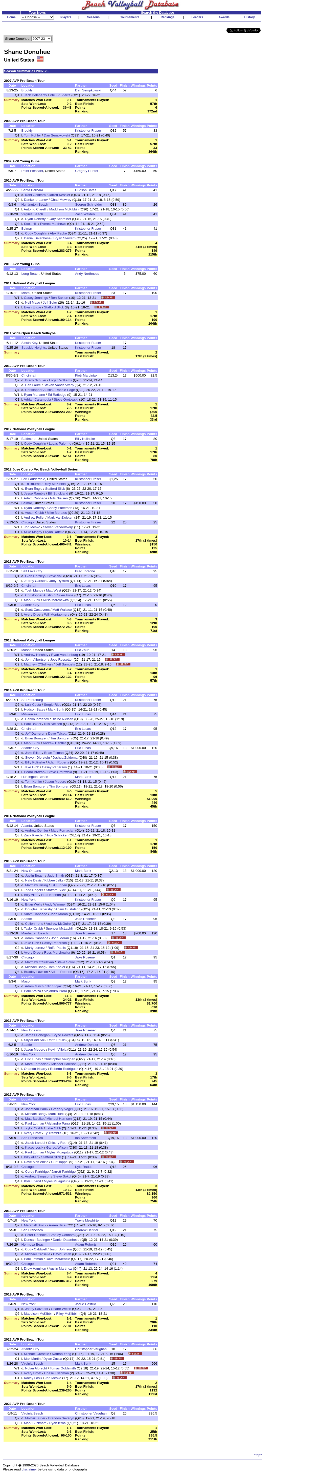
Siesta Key (29, 343)
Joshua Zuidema (65, 757)
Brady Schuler (35, 380)
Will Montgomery (56, 614)
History (249, 17)
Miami (25, 293)
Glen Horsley (34, 576)
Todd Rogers (33, 890)
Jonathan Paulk (36, 1109)
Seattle (26, 919)
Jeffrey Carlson (35, 581)
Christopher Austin (39, 390)
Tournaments (129, 17)
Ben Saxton (59, 298)
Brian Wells (33, 904)
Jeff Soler (50, 302)
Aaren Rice (57, 1225)
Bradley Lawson (36, 972)
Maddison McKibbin (64, 209)
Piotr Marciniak (86, 375)
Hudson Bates (85, 190)
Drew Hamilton (35, 1268)
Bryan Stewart (64, 238)
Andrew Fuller (34, 517)
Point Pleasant (32, 171)
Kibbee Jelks (54, 880)
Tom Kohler (32, 135)
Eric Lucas (83, 585)
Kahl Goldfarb (35, 195)
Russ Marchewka (56, 600)
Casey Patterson (59, 508)
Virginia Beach (32, 214)
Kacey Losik (34, 1147)
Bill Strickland (58, 493)
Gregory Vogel (62, 1109)
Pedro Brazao (34, 772)
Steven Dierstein (37, 757)
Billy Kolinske (85, 439)
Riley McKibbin (54, 484)
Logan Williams (60, 380)
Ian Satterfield (85, 1138)
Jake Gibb (31, 767)
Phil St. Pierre (60, 95)
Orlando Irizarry (35, 1069)
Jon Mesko (32, 527)
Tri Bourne (33, 484)
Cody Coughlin (36, 233)
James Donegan (37, 1035)
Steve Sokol (66, 962)
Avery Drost (32, 614)
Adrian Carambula (37, 399)
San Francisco (32, 1138)
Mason (26, 650)
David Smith (62, 1254)
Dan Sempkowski (88, 90)
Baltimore (28, 439)
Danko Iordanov (36, 200)
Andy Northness (87, 274)
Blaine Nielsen (62, 719)
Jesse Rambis (34, 493)
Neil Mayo (32, 302)
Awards (224, 17)
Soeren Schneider (88, 204)
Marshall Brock (35, 1225)
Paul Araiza (32, 991)
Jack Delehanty (35, 95)
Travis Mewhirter (87, 1220)
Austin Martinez (60, 1268)
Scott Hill (30, 224)
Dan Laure (33, 385)
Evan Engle (32, 307)
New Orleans (31, 871)
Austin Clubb (34, 513)
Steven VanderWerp (59, 385)
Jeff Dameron (35, 733)
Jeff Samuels (65, 664)
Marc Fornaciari (63, 830)
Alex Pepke (58, 233)
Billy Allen (31, 895)
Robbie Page (65, 390)
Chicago (27, 522)
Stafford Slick (54, 307)
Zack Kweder (34, 835)
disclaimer (29, 1469)
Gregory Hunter (86, 171)
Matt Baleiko (34, 1119)
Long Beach (30, 274)
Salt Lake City (31, 571)
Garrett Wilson (56, 1147)
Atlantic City (30, 605)
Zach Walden (85, 214)
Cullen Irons (64, 595)
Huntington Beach (34, 204)
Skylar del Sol (34, 1040)
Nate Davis (33, 880)
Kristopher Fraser (88, 130)
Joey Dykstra (59, 581)
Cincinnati (28, 375)
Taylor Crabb (33, 928)
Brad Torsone (85, 571)
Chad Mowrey (61, 200)
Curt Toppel (59, 1162)
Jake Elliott (33, 753)
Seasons (93, 17)
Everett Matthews (53, 224)
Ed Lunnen (59, 885)
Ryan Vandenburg (64, 655)
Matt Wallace (62, 610)
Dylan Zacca (52, 1359)
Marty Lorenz (35, 948)
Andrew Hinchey (36, 655)
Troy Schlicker (56, 835)
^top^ (258, 1455)
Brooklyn (27, 90)
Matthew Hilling (36, 885)
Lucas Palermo (60, 443)
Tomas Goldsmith (63, 1368)
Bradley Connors (62, 1235)
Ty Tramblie (52, 1133)
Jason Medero (55, 781)
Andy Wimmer (55, 904)
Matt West (53, 590)
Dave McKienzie (36, 1162)
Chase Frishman (56, 1373)
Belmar (26, 228)
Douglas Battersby (39, 909)
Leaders (197, 17)
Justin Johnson (61, 1249)
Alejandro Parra (55, 991)
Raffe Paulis (57, 948)
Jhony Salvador (36, 1309)
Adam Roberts (58, 762)
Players (65, 17)
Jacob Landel (35, 1143)
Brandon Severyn (61, 1418)
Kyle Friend (32, 1181)
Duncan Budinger (37, 1240)
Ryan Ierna (57, 1423)
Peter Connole (36, 1235)
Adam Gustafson (67, 909)
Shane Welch (61, 1309)
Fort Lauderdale (33, 479)
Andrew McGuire (58, 924)
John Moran (59, 914)
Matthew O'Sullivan (38, 664)
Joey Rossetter (61, 659)
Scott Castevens (37, 610)
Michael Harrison (64, 1064)
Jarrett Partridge (64, 1171)
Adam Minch (34, 986)
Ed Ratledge (57, 395)
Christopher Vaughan (59, 1059)
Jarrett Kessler (59, 195)
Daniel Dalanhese (37, 238)
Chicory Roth (57, 1143)
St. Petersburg (32, 700)
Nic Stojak (54, 986)
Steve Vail (54, 576)
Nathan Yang (61, 1354)
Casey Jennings (36, 298)
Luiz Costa (33, 704)
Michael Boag (35, 967)
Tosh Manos (34, 590)
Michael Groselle (37, 1254)
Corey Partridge (37, 1171)
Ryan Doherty (35, 219)
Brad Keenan (51, 895)
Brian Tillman (54, 753)
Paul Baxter (32, 724)
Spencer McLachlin (60, 928)
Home (11, 17)
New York (28, 899)
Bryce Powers (62, 1035)
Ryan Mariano (34, 395)
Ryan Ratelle (54, 532)
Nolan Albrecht (36, 1368)
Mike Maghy (33, 532)
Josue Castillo (85, 1304)
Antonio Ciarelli (35, 209)
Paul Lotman (34, 1123)
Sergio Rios (52, 704)
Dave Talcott (57, 733)
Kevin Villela (57, 1049)
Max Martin (32, 1359)
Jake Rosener (85, 919)
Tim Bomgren (60, 738)
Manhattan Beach (34, 933)
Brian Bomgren (36, 738)
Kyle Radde (84, 1167)
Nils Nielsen (59, 498)
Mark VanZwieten (60, 517)
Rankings (167, 17)
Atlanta (26, 826)
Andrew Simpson (38, 1176)
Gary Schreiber (60, 219)
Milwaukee (29, 714)
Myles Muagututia (60, 1152)
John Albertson (36, 659)
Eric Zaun (82, 650)
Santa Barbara (32, 190)
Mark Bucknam (35, 1423)
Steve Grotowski (66, 399)
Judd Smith (55, 875)
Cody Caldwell (36, 1249)
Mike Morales (57, 513)
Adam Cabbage (35, 498)
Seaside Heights (33, 347)
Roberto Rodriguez (64, 1069)
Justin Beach (34, 875)
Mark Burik (32, 600)
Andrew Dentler (54, 743)
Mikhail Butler (35, 1418)
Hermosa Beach (33, 1244)
